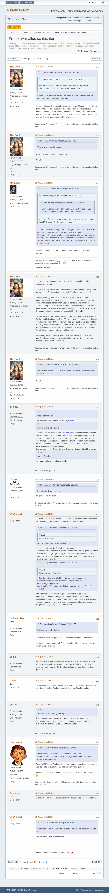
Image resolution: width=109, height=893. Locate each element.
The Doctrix (16, 66)
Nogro (13, 479)
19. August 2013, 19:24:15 (44, 66)
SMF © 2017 (18, 890)
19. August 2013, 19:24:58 (44, 135)
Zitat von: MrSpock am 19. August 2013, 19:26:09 (59, 365)
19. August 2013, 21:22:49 (44, 407)
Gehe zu (62, 873)
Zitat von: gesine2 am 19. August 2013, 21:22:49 (58, 485)
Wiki (69, 18)
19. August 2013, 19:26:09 (44, 183)
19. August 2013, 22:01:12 (44, 618)
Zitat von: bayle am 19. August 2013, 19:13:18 (57, 141)
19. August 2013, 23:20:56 (44, 817)
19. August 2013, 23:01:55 (44, 742)
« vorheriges (82, 51)
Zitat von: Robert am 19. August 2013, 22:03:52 (58, 748)
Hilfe (77, 890)
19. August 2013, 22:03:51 (44, 657)
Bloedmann (16, 742)
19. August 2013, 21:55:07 (44, 514)
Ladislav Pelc (17, 618)
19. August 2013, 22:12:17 (44, 704)
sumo (13, 657)
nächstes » (95, 51)
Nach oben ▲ (99, 890)
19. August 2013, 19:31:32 (44, 359)
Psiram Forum (18, 10)
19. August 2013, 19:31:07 (44, 276)
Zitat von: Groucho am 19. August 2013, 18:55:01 (59, 624)
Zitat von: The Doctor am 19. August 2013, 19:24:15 (59, 189)
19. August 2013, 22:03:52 (44, 680)
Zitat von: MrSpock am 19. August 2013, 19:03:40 (59, 72)
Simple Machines (30, 890)
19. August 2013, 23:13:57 (44, 793)
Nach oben (13, 862)
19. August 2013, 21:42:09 (44, 479)
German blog (78, 18)
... (43, 59)
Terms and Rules (87, 890)
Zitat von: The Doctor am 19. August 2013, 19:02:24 (61, 80)
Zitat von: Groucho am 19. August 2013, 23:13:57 (59, 823)
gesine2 (14, 407)
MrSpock (15, 183)
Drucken (96, 59)
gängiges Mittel (91, 551)
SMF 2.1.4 (9, 890)
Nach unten (13, 59)
